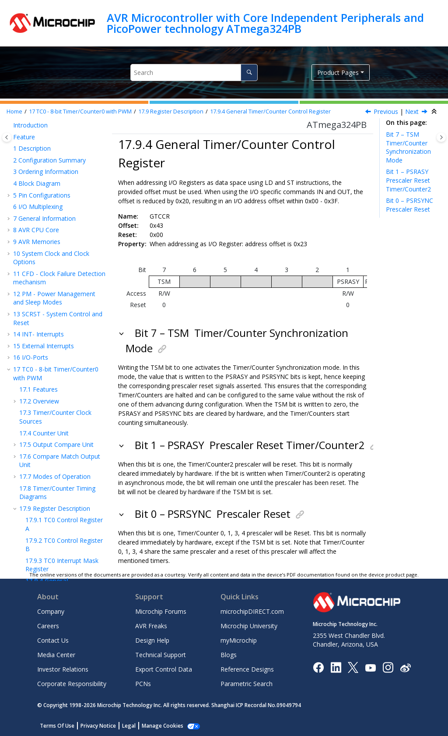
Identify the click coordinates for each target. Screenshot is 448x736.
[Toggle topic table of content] (441, 137)
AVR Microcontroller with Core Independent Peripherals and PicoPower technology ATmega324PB (265, 23)
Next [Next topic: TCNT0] (412, 111)
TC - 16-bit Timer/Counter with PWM (58, 328)
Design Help (152, 640)
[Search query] (194, 72)
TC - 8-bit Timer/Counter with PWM (80, 111)
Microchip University (248, 626)
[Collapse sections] (435, 112)
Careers (48, 626)
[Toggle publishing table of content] (6, 137)
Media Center (56, 655)
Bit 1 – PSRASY (408, 180)
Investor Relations (62, 669)
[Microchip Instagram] (387, 667)
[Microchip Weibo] (405, 667)
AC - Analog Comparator (52, 495)
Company (50, 611)
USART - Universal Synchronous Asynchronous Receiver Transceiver (52, 443)
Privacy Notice (98, 725)
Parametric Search (246, 683)
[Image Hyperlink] (370, 667)
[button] (15, 142)
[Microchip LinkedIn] (335, 667)
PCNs (143, 683)
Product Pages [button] (338, 72)
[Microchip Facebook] (318, 667)
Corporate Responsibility (71, 683)
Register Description (170, 111)
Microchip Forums (160, 611)
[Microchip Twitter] (353, 667)
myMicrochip (238, 640)
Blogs (228, 655)
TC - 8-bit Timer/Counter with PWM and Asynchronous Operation (55, 373)
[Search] (249, 72)
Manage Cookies (162, 725)
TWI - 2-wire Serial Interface (57, 483)
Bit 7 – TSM (408, 147)
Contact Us (53, 640)
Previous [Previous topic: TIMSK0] (386, 111)
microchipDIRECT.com (252, 611)
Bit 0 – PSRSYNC (411, 204)
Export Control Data (163, 669)
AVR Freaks (151, 626)
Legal (129, 725)
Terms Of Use (57, 725)
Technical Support (160, 655)
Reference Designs (247, 669)
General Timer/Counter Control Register (270, 111)
